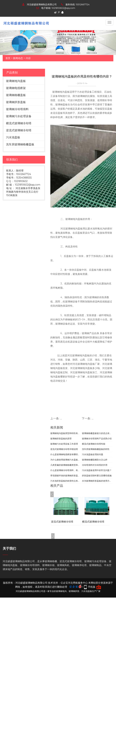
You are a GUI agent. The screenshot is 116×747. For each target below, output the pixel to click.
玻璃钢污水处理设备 (18, 116)
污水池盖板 (13, 137)
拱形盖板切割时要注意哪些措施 (97, 475)
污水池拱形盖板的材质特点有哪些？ (65, 480)
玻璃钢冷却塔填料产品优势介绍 (97, 438)
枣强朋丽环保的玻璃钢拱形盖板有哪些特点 (65, 475)
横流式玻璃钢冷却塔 (18, 123)
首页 (7, 58)
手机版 (91, 586)
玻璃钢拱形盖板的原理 (61, 438)
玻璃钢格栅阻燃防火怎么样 (94, 459)
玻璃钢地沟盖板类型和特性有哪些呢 (65, 433)
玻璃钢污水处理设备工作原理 (64, 443)
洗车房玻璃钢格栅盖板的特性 (95, 449)
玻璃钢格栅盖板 (16, 95)
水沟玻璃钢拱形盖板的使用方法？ (97, 480)
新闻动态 (18, 58)
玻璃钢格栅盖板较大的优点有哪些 (97, 433)
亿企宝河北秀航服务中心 (74, 582)
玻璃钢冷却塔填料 (17, 109)
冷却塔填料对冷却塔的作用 (94, 465)
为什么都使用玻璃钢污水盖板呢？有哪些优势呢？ (65, 459)
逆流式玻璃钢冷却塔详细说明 (64, 449)
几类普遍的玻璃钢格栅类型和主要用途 (65, 465)
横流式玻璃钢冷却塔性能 (93, 443)
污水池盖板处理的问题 (92, 454)
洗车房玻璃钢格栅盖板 (20, 144)
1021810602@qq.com (63, 8)
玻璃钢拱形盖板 (16, 102)
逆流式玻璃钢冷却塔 (18, 130)
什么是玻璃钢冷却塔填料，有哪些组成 (65, 470)
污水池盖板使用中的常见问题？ (97, 470)
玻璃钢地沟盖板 (16, 81)
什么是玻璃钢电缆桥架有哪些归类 (65, 454)
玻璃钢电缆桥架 (16, 88)
